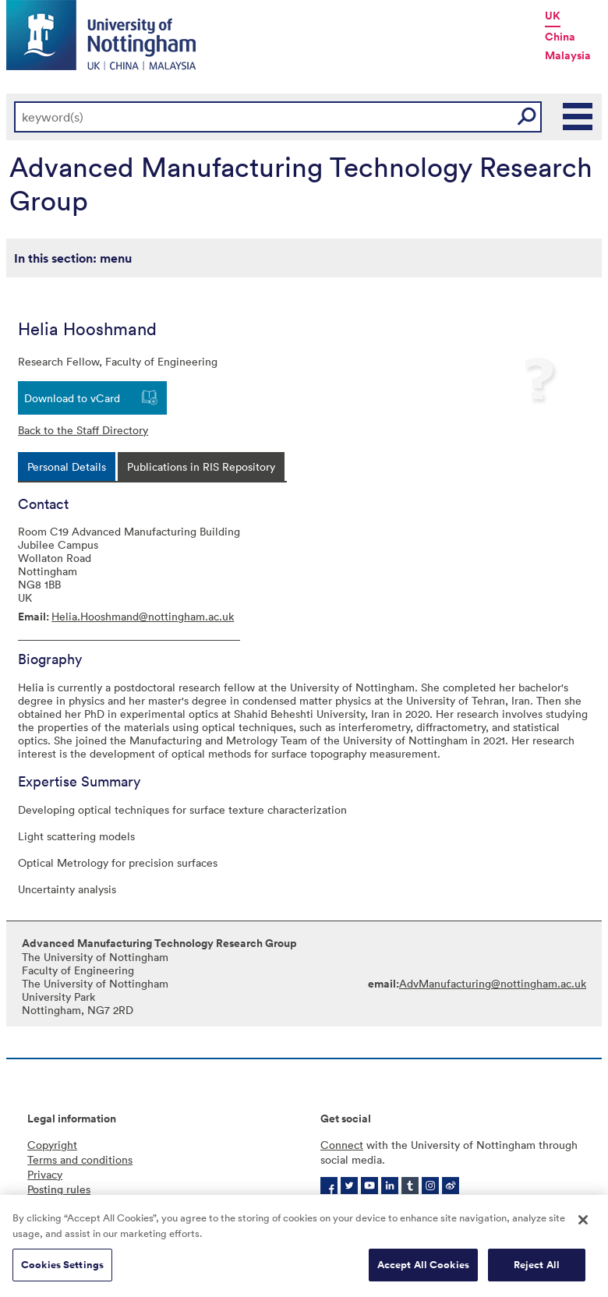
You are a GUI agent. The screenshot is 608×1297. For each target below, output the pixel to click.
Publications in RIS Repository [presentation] (201, 466)
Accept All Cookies (423, 1267)
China (560, 36)
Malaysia (568, 55)
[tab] (66, 466)
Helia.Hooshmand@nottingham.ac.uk (142, 616)
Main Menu (578, 117)
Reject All (537, 1267)
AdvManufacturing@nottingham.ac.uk (492, 983)
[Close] (583, 1222)
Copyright (52, 1144)
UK (552, 15)
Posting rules (58, 1189)
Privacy (44, 1174)
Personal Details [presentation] (66, 466)
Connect (341, 1144)
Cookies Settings (62, 1267)
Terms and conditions (80, 1159)
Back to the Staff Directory (83, 429)
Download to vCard (72, 398)
